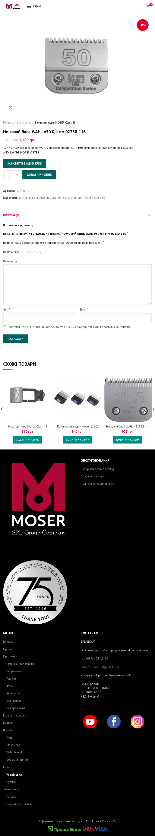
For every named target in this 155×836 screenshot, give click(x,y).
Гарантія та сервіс (14, 715)
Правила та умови (92, 476)
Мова (6, 767)
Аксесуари (13, 693)
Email (84, 309)
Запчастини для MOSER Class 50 (84, 198)
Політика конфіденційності (98, 484)
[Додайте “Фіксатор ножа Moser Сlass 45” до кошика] (27, 440)
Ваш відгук (11, 261)
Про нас (8, 649)
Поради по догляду (19, 804)
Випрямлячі (13, 671)
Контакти (8, 723)
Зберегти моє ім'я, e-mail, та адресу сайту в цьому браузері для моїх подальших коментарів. (69, 327)
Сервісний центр (17, 760)
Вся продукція (15, 708)
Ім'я (6, 309)
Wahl (9, 738)
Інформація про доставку (97, 469)
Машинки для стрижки (20, 664)
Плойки (11, 678)
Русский (11, 782)
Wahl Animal (14, 752)
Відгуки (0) (11, 215)
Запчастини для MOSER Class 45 (55, 122)
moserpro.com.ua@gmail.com (100, 667)
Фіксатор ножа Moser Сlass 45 (27, 426)
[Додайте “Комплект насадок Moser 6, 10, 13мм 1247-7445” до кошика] (77, 440)
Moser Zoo (13, 745)
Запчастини (24, 122)
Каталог (11, 796)
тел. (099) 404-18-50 (94, 658)
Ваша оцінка (12, 251)
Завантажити (11, 789)
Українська (14, 774)
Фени (9, 686)
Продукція (10, 656)
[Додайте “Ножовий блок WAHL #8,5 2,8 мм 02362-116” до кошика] (127, 440)
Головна (8, 122)
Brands (7, 730)
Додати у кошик (39, 175)
